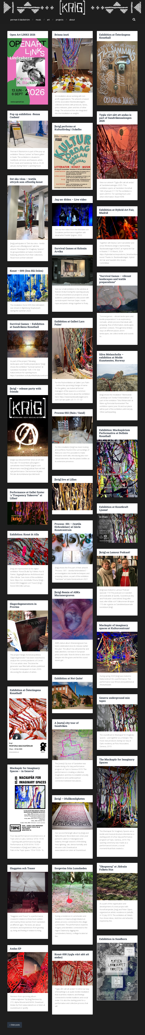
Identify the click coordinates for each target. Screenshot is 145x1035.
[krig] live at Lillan (65, 479)
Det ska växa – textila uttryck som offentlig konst (26, 180)
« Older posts (14, 1025)
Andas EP (15, 948)
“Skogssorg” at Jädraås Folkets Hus (113, 868)
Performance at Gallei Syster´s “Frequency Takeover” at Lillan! (27, 495)
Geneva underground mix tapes (114, 699)
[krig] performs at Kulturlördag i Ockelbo (68, 128)
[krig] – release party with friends (25, 390)
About (72, 19)
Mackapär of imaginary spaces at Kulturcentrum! (114, 626)
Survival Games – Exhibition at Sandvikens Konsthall (27, 325)
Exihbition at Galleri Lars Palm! (69, 323)
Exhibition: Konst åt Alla (24, 534)
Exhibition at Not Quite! (69, 678)
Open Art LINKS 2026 (22, 34)
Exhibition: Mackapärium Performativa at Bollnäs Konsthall (114, 433)
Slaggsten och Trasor (22, 868)
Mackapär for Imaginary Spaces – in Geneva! (25, 769)
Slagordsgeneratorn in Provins (23, 605)
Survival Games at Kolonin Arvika (71, 250)
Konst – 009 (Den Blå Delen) (26, 270)
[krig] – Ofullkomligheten (70, 798)
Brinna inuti (62, 34)
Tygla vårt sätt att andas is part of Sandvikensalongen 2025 (115, 117)
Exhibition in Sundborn (113, 939)
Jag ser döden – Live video (70, 199)
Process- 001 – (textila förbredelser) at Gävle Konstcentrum (68, 527)
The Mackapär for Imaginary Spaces (116, 761)
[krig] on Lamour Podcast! (114, 552)
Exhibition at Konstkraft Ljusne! (113, 508)
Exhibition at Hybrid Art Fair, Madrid (116, 211)
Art (48, 19)
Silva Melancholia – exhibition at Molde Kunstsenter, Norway (112, 357)
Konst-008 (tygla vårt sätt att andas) (72, 956)
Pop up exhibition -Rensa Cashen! (25, 115)
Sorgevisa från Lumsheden (71, 868)
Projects (59, 19)
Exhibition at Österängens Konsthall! (25, 691)
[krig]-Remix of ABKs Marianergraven (67, 593)
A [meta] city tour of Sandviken (67, 724)
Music (38, 19)
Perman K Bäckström (20, 19)
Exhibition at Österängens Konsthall (114, 36)
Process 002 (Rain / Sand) (70, 412)
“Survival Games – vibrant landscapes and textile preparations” (115, 279)
